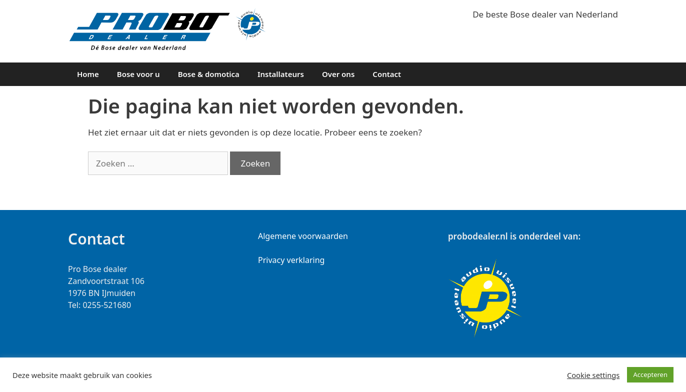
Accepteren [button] (650, 374)
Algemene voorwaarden (303, 236)
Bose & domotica (209, 74)
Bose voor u (138, 74)
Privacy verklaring (291, 260)
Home (88, 74)
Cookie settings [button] (593, 375)
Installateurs (281, 74)
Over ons (338, 74)
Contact (386, 74)
